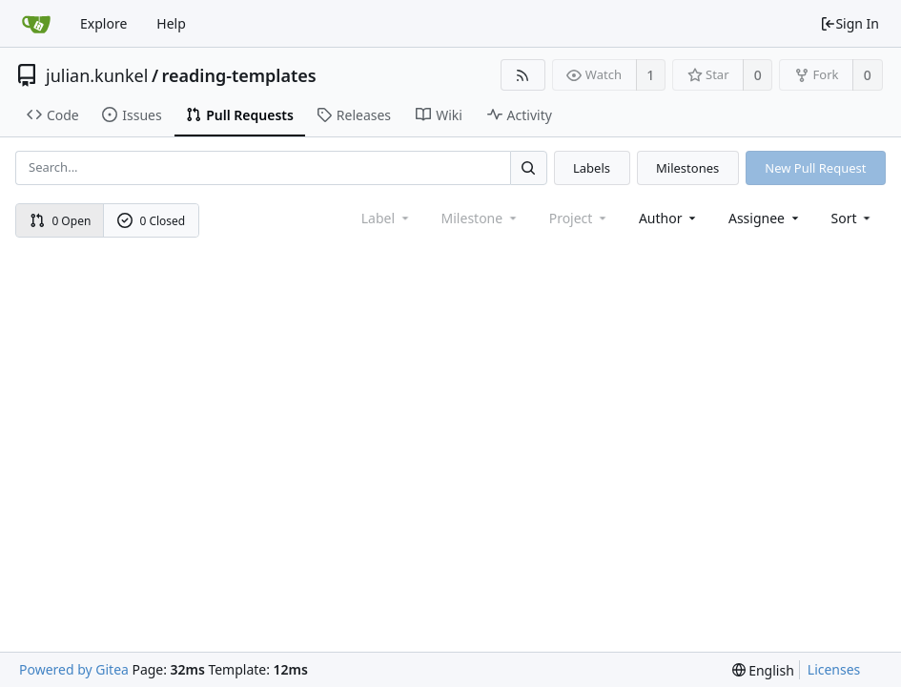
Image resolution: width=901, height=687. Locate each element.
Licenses (834, 669)
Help (171, 23)
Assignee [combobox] (765, 218)
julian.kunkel (97, 75)
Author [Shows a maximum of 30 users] (669, 218)
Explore (103, 23)
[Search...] (528, 167)
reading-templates (239, 75)
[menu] (853, 218)
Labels (591, 168)
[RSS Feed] (523, 75)
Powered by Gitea (74, 669)
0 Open (61, 221)
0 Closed (151, 221)
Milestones (687, 168)
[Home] (36, 24)
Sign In (849, 23)
